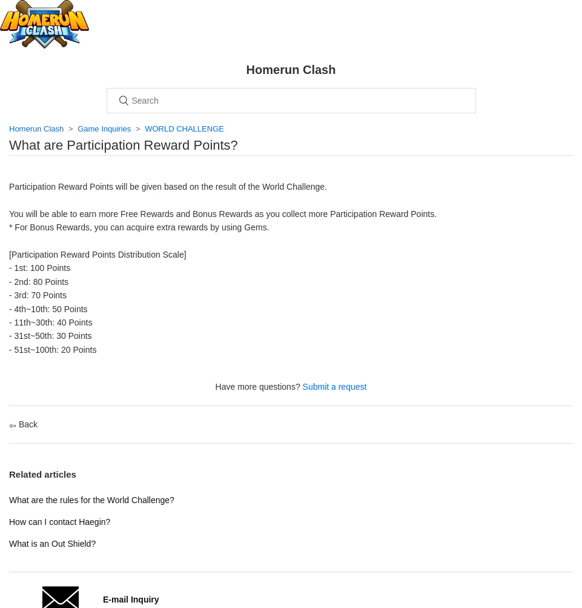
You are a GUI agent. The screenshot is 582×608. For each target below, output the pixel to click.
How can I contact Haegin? (59, 522)
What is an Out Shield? (52, 544)
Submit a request (335, 387)
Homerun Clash (36, 128)
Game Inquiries (104, 128)
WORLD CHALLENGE (184, 128)
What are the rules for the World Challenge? (91, 500)
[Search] (291, 101)
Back (23, 424)
